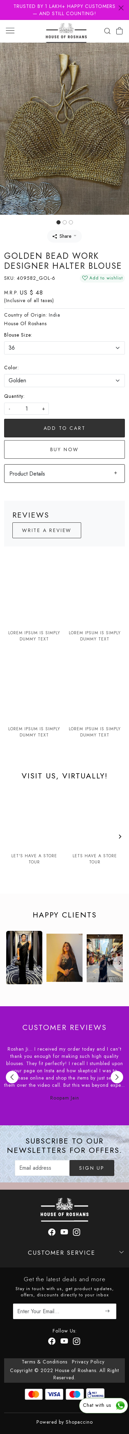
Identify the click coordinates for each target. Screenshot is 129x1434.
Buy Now (64, 449)
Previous (12, 1077)
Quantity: (14, 396)
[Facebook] (52, 1342)
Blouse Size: (18, 334)
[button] (9, 129)
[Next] (120, 836)
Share (62, 236)
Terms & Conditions (44, 1361)
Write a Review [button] (47, 530)
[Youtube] (64, 1342)
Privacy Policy (88, 1361)
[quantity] (26, 409)
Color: (11, 367)
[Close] (121, 8)
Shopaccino (79, 1422)
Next (117, 1077)
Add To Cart (65, 428)
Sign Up (92, 1168)
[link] (107, 31)
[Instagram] (77, 1342)
